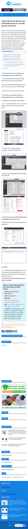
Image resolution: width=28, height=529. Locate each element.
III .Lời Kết (5, 68)
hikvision (14, 323)
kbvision (3, 327)
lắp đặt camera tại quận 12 (18, 477)
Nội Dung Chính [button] (8, 51)
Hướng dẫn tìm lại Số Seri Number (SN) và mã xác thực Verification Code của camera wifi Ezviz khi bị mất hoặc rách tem (17, 432)
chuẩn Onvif (6, 324)
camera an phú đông (6, 477)
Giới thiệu (14, 523)
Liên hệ (18, 523)
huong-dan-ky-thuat (21, 323)
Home (9, 523)
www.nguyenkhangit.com (11, 300)
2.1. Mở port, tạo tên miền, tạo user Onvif (13, 62)
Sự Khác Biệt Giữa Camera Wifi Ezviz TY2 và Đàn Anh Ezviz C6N (17, 438)
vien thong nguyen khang (10, 327)
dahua (11, 323)
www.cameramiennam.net (11, 302)
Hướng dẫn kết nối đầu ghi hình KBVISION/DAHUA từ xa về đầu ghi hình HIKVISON (13, 326)
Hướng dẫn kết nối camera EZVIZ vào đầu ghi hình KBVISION (17, 445)
